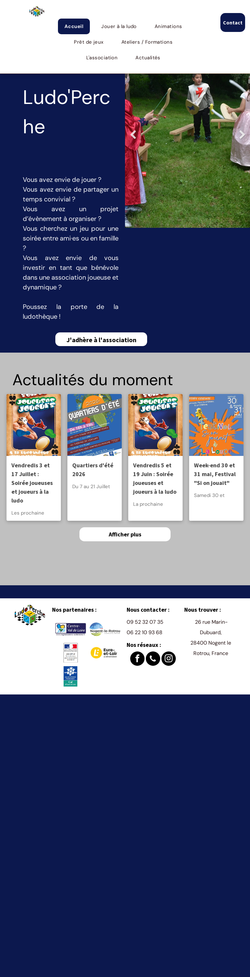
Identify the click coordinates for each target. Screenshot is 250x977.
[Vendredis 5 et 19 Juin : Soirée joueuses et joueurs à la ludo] (155, 425)
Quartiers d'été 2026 (92, 469)
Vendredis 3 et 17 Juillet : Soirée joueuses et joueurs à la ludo (32, 482)
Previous (133, 139)
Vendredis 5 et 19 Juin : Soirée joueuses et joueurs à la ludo (154, 478)
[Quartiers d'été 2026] (94, 425)
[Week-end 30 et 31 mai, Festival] (216, 425)
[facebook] (137, 659)
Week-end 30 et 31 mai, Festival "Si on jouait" (215, 474)
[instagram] (168, 659)
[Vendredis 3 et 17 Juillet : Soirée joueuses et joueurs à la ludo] (34, 425)
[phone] (153, 659)
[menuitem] (76, 26)
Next (242, 139)
